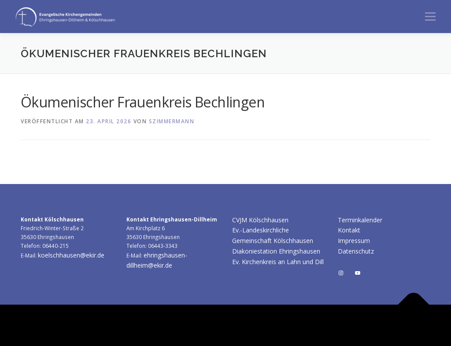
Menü (430, 16)
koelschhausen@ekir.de (71, 255)
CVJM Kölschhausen (260, 220)
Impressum (354, 240)
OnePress (321, 325)
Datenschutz (356, 251)
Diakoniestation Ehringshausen (276, 251)
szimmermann (172, 121)
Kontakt (349, 230)
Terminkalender (360, 220)
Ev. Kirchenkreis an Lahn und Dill (278, 262)
